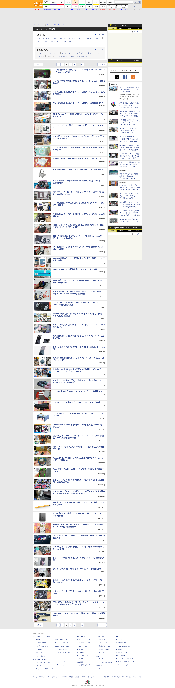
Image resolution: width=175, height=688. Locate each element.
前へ (37, 64)
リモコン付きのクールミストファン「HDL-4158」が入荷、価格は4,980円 (129, 196)
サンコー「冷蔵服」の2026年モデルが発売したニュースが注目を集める (129, 89)
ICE (117, 636)
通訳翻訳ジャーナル (105, 646)
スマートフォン (47, 53)
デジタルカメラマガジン (43, 662)
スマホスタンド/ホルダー (76, 38)
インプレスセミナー (61, 649)
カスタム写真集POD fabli (126, 661)
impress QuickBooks (124, 646)
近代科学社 (80, 662)
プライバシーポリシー (94, 677)
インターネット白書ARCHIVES (45, 669)
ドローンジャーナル (42, 653)
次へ (103, 64)
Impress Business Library (62, 646)
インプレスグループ (117, 677)
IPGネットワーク (121, 655)
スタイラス (99, 38)
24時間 (121, 28)
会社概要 (106, 677)
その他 (77, 41)
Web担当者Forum (41, 643)
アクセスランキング (121, 25)
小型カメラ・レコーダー (93, 53)
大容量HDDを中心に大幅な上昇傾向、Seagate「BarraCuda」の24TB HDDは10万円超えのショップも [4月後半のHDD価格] (129, 178)
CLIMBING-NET (84, 659)
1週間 (129, 28)
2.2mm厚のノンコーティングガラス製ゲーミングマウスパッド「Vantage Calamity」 (129, 204)
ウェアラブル (41, 56)
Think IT (38, 639)
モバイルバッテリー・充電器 (66, 56)
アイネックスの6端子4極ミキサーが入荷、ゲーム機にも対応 (77, 569)
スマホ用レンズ (89, 38)
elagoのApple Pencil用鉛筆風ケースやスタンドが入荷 (75, 269)
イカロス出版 (100, 636)
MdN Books (102, 659)
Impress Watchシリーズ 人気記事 (126, 228)
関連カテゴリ (43, 50)
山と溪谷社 (80, 653)
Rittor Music (81, 636)
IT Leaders (39, 649)
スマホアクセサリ (51, 56)
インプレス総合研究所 (42, 646)
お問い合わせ (56, 677)
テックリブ (99, 665)
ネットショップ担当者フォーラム (65, 643)
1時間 (112, 28)
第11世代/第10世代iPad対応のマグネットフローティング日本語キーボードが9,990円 (129, 105)
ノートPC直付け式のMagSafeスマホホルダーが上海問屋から (77, 391)
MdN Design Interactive (106, 662)
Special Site (118, 61)
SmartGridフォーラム (61, 639)
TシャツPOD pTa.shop (125, 658)
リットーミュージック (86, 639)
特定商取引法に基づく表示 (134, 677)
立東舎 (81, 649)
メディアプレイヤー (79, 53)
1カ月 (137, 28)
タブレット (57, 53)
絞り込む (43, 35)
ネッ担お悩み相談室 (42, 656)
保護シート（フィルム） (60, 38)
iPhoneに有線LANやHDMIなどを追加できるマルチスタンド (77, 158)
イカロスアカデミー (105, 653)
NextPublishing (59, 665)
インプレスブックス (61, 661)
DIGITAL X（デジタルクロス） (64, 653)
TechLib (101, 668)
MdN (97, 656)
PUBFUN (119, 649)
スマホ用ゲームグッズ (67, 41)
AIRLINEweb (102, 639)
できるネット (40, 665)
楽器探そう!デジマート (86, 643)
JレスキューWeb (104, 649)
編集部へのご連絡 (80, 677)
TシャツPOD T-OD (85, 646)
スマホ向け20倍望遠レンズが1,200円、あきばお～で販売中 (76, 402)
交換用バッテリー (54, 41)
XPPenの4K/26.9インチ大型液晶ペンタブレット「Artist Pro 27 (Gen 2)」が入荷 (129, 156)
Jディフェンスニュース (106, 643)
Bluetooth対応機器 (42, 41)
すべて (39, 38)
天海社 (120, 639)
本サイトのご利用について (41, 677)
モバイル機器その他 (82, 56)
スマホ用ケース (47, 38)
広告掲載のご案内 (67, 677)
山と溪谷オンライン (85, 655)
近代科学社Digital (84, 665)
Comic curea (122, 643)
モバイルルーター (67, 53)
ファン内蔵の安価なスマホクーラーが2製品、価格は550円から (78, 103)
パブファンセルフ (123, 652)
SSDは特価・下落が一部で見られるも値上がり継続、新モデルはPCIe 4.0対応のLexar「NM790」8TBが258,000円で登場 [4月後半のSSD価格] (129, 189)
